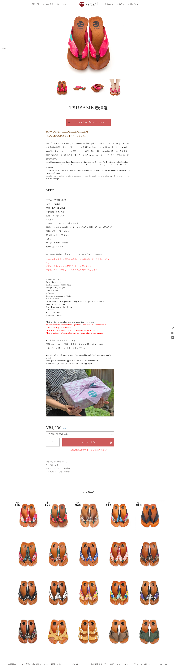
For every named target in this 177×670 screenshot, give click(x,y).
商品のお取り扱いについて (56, 462)
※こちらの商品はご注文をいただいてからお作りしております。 (75, 254)
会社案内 (12, 664)
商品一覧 (35, 4)
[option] (88, 43)
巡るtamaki (109, 4)
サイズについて (52, 465)
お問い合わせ (133, 4)
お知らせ (120, 4)
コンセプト (67, 4)
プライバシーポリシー (142, 664)
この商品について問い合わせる (58, 472)
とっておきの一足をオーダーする (90, 122)
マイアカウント (123, 664)
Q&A (21, 664)
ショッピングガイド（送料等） (58, 468)
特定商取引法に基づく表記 (102, 664)
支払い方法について (79, 664)
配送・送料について (59, 664)
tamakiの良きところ (51, 4)
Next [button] (55, 88)
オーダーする (88, 442)
